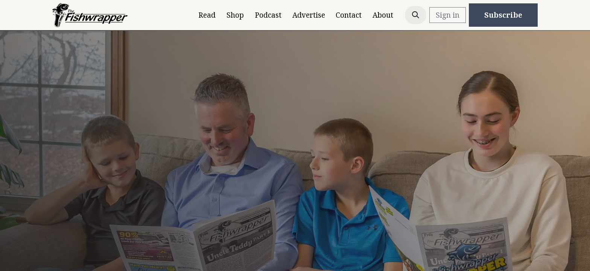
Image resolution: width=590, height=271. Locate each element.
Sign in (447, 15)
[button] (416, 15)
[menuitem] (207, 15)
